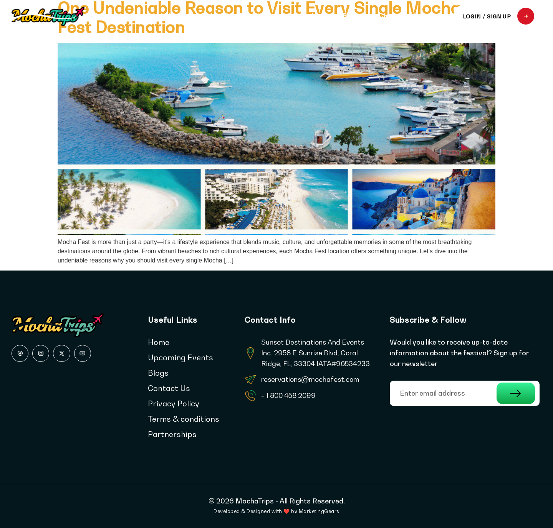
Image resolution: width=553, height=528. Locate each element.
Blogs (352, 16)
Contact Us (399, 16)
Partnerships (303, 16)
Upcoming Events (233, 16)
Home (175, 16)
